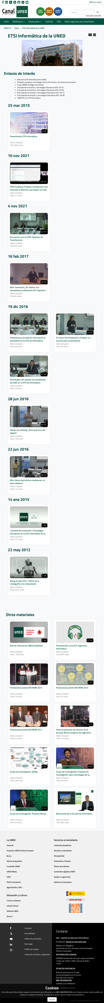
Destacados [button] (34, 21)
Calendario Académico (62, 845)
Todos (16, 28)
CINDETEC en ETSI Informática (28, 98)
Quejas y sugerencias (62, 876)
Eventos (49, 21)
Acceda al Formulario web (76, 941)
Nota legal (29, 944)
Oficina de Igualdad (14, 861)
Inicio (6, 21)
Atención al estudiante (63, 850)
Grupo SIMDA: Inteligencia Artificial (30, 84)
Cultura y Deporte (14, 900)
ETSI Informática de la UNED (33, 28)
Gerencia (10, 845)
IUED (9, 876)
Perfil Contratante (14, 882)
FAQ (59, 21)
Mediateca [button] (19, 21)
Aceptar (52, 999)
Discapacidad (59, 855)
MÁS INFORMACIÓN (64, 980)
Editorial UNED (12, 911)
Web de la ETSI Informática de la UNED (31, 79)
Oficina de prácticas (61, 866)
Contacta (28, 928)
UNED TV (7, 28)
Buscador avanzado (93, 15)
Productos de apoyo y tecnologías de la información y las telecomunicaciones (46, 82)
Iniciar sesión (95, 2)
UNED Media (12, 871)
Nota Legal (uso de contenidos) (79, 21)
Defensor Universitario (63, 882)
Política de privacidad (33, 938)
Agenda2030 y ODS (14, 887)
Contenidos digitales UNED (64, 871)
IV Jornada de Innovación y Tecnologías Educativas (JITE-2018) (41, 95)
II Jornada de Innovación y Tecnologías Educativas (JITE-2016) (40, 90)
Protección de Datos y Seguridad (37, 954)
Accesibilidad (30, 933)
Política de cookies (32, 949)
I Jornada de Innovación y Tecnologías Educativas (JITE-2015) (40, 87)
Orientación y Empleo (62, 861)
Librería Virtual (12, 905)
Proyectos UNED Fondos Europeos (20, 850)
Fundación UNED (13, 866)
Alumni (9, 916)
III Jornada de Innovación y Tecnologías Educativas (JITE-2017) (40, 92)
